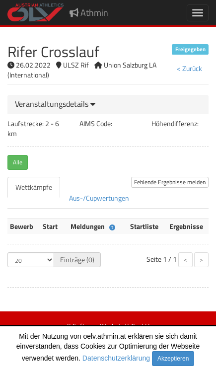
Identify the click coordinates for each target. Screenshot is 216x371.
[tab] (108, 104)
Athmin (89, 12)
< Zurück (189, 68)
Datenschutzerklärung (116, 358)
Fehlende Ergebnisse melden (170, 182)
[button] (55, 104)
